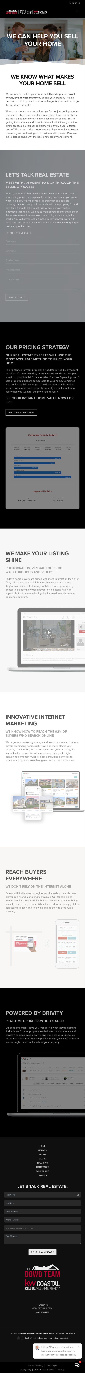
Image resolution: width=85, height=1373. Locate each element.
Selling (42, 1161)
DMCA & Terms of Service (44, 1370)
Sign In (74, 3)
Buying (42, 1157)
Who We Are (42, 1173)
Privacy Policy (25, 1370)
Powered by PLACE (65, 1336)
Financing (42, 1165)
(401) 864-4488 (42, 1315)
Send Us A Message (42, 1255)
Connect (42, 1178)
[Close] (79, 1346)
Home (42, 1149)
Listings (42, 1153)
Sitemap (61, 1370)
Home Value (42, 1169)
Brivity (40, 1366)
